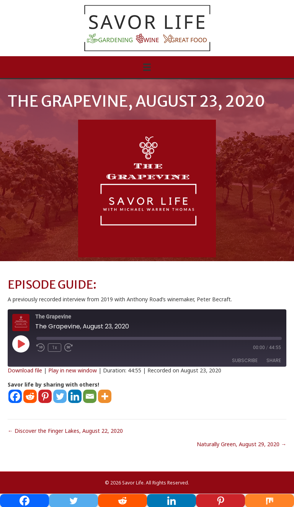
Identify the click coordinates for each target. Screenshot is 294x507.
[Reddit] (30, 396)
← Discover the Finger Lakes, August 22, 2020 (65, 430)
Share (273, 360)
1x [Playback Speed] (54, 347)
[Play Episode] (20, 343)
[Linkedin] (75, 396)
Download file (25, 370)
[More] (104, 396)
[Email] (89, 396)
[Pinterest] (45, 396)
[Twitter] (60, 396)
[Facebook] (15, 396)
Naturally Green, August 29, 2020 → (241, 444)
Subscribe (245, 360)
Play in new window (72, 370)
